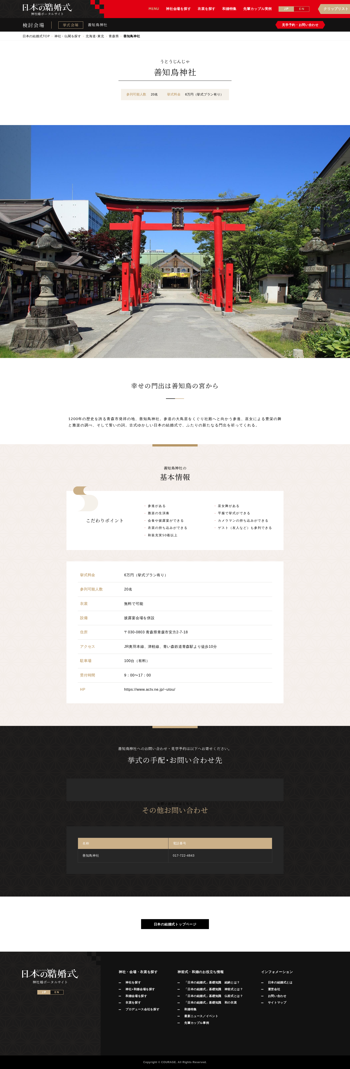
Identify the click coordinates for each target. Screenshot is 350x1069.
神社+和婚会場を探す (140, 989)
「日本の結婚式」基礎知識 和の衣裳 (210, 1002)
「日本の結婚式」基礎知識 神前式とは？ (213, 989)
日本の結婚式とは (280, 982)
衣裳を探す (133, 1002)
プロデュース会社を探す (142, 1009)
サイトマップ (277, 1002)
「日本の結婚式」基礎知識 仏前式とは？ (213, 996)
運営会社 (274, 989)
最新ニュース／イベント (201, 1016)
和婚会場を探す (136, 996)
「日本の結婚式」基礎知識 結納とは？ (212, 982)
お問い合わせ (277, 996)
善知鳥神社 (98, 25)
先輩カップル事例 (196, 1023)
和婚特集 (190, 1009)
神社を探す (133, 982)
